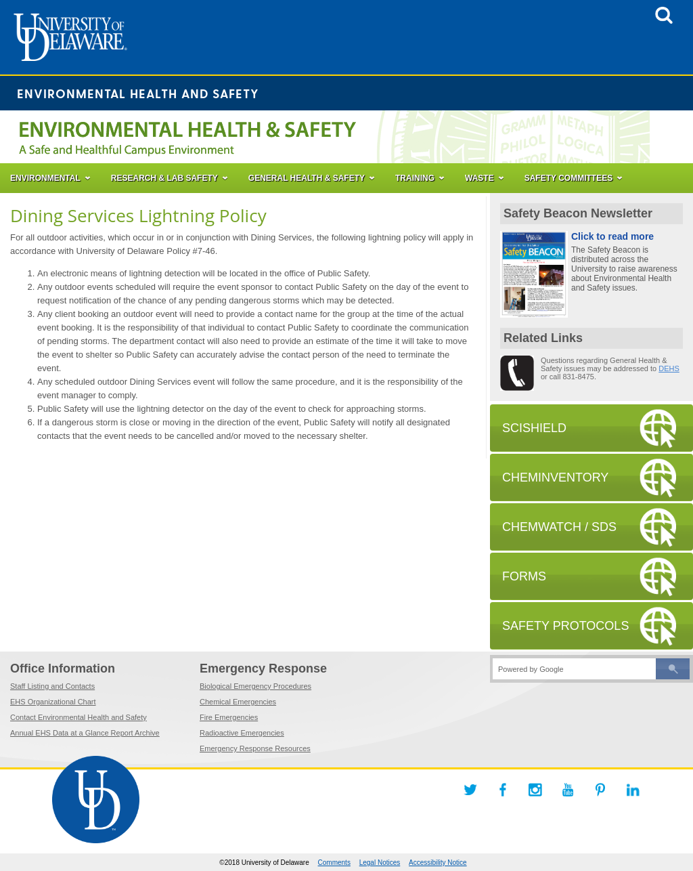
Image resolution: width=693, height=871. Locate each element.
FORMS (524, 576)
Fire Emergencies (229, 717)
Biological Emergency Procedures (255, 686)
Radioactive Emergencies (242, 733)
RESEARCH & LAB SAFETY (164, 178)
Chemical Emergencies (238, 702)
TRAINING (414, 178)
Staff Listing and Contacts (52, 686)
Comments (334, 862)
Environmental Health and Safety (138, 93)
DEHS (668, 368)
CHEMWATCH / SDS (559, 527)
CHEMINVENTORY (555, 477)
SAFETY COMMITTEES (568, 178)
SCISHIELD (534, 428)
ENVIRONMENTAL (45, 178)
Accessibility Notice (438, 862)
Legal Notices (380, 862)
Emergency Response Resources (255, 748)
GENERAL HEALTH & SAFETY (306, 178)
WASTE (479, 178)
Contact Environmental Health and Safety (78, 717)
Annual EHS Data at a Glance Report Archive (85, 733)
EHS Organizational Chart (53, 702)
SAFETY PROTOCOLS (565, 626)
